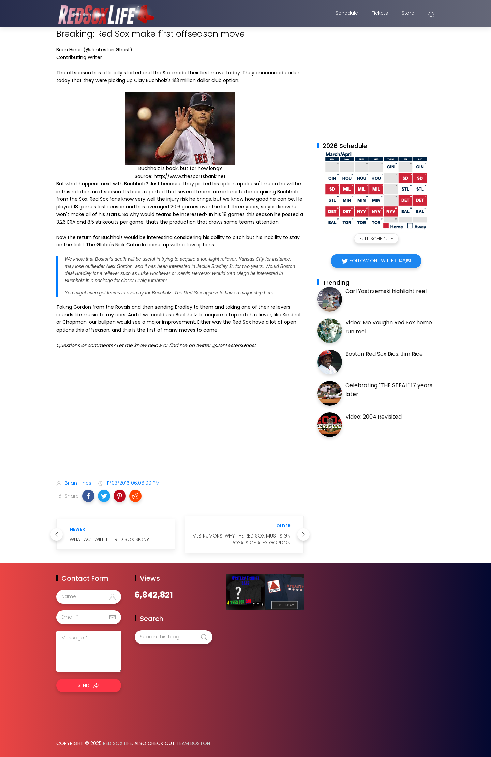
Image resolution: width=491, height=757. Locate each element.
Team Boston (193, 743)
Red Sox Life (117, 743)
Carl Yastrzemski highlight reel (386, 291)
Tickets (380, 14)
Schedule (347, 14)
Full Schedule (376, 238)
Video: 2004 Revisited (373, 417)
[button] (88, 496)
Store (408, 14)
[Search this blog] (173, 637)
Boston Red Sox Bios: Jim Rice (384, 354)
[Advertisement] (180, 420)
